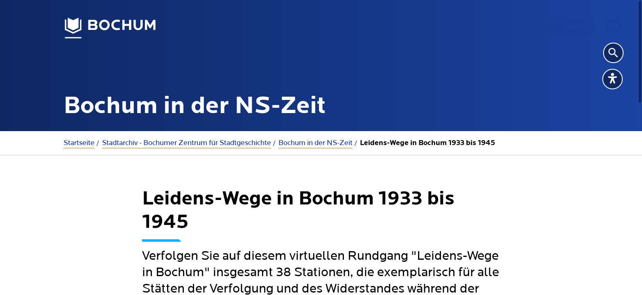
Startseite (79, 143)
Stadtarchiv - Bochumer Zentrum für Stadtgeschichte (186, 143)
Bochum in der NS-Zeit (315, 143)
